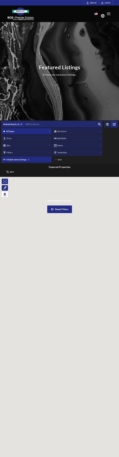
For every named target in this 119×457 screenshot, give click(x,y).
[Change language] (96, 13)
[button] (59, 209)
